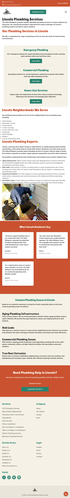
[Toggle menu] (66, 12)
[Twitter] (14, 477)
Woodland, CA (7, 460)
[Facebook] (4, 477)
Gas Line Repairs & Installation (13, 427)
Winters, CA (6, 450)
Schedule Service (38, 12)
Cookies (39, 447)
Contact (39, 415)
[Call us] (66, 494)
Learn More (36, 61)
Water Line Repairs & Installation (13, 430)
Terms (38, 450)
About (38, 408)
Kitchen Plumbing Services (11, 433)
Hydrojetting (6, 418)
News (38, 418)
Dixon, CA (5, 453)
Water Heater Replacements (12, 411)
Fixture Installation (9, 424)
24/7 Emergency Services (11, 408)
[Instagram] (9, 477)
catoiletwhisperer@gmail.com (11, 5)
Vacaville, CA (6, 456)
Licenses (39, 456)
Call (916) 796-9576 (35, 389)
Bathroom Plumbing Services (12, 436)
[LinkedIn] (19, 477)
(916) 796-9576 (7, 2)
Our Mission (40, 411)
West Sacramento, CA (9, 466)
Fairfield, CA (6, 463)
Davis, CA (5, 447)
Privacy (38, 453)
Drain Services (7, 421)
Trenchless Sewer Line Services (13, 415)
